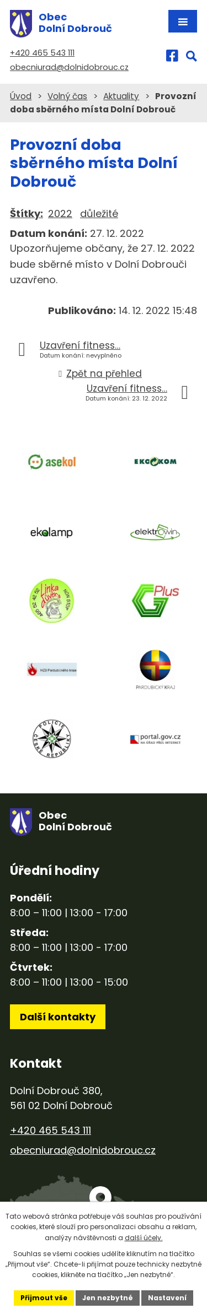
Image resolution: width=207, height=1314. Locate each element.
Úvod (20, 96)
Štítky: (26, 213)
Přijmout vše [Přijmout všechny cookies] (43, 1297)
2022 (60, 213)
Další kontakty (57, 1017)
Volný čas (67, 96)
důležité (99, 213)
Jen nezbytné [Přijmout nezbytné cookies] (107, 1297)
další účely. (144, 1237)
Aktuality (121, 96)
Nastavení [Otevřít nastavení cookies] (167, 1297)
